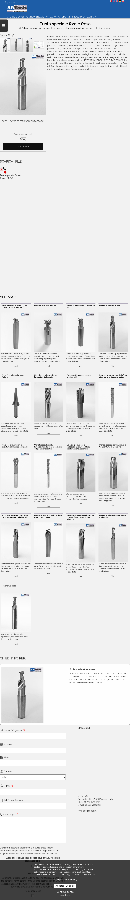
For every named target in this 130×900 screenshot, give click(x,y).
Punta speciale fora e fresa (109, 305)
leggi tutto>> (8, 361)
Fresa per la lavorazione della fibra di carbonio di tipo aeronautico (113, 376)
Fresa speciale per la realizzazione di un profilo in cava (48, 516)
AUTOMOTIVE (64, 17)
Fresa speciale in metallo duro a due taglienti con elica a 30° (14, 306)
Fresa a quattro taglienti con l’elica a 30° (81, 306)
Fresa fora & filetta (9, 586)
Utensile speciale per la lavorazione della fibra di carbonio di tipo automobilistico (48, 447)
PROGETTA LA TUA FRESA (84, 17)
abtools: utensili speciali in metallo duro (41, 28)
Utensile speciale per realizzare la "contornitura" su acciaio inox (112, 446)
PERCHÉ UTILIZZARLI (35, 17)
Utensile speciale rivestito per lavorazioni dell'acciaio (45, 376)
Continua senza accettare (65, 893)
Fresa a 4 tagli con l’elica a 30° (46, 305)
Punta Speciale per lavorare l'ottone (13, 376)
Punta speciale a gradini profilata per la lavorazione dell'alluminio (15, 516)
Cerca (12, 2)
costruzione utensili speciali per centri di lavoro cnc (87, 28)
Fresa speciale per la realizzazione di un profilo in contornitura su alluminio (80, 517)
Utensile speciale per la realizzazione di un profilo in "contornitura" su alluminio (78, 447)
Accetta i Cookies (65, 885)
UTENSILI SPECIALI (15, 17)
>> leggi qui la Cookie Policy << (65, 879)
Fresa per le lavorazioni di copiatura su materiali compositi (14, 446)
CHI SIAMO (51, 17)
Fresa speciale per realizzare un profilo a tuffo (79, 376)
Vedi (16, 366)
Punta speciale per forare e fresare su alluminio (112, 516)
